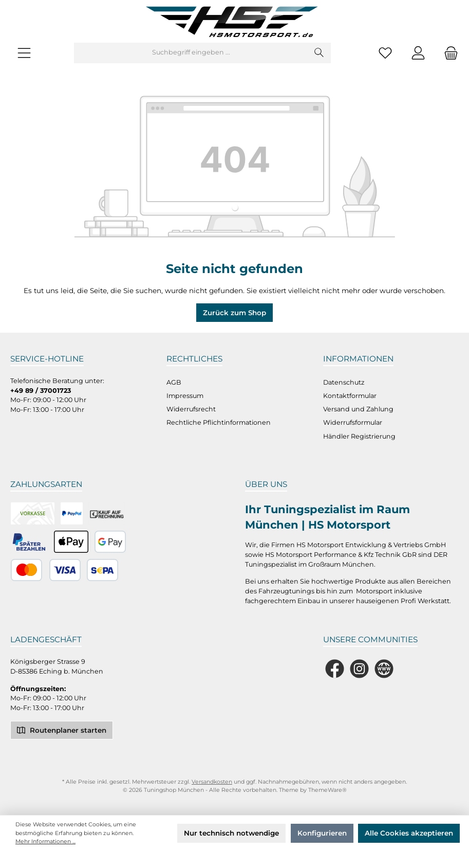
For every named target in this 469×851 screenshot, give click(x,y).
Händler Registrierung (359, 436)
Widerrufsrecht (191, 409)
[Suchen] (319, 53)
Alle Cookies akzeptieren (409, 833)
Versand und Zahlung (358, 409)
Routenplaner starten (61, 729)
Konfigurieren (322, 833)
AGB (173, 382)
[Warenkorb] (448, 52)
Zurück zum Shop (234, 313)
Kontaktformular (350, 396)
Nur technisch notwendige (231, 833)
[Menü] (24, 52)
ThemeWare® (327, 790)
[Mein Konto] (418, 52)
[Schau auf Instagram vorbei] (359, 668)
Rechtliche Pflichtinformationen (218, 422)
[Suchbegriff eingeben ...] (191, 53)
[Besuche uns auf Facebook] (334, 668)
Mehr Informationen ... (45, 841)
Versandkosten (212, 781)
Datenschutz (343, 382)
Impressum (184, 396)
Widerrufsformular (352, 422)
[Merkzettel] (385, 52)
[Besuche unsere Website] (384, 668)
